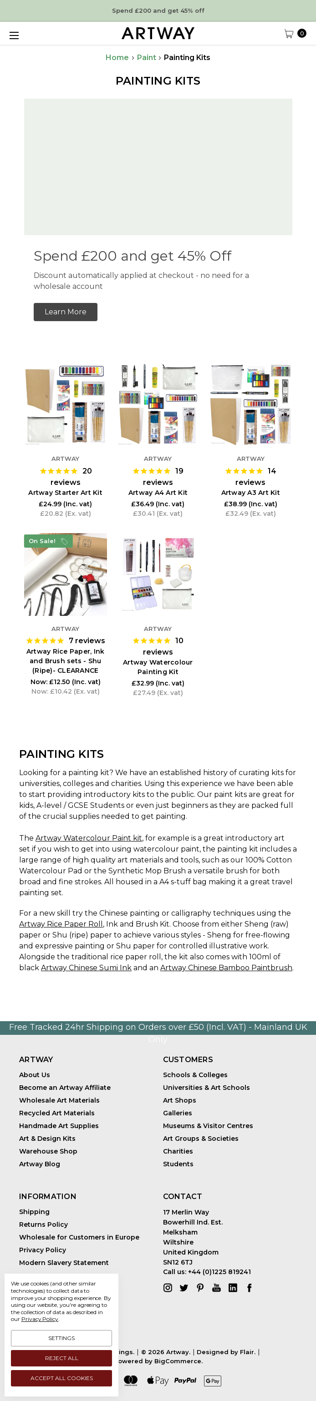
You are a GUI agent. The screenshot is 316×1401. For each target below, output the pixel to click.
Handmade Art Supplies (59, 1126)
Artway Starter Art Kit (65, 493)
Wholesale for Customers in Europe (79, 1237)
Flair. (247, 1352)
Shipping (34, 1212)
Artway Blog (39, 1164)
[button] (65, 312)
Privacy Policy (42, 1250)
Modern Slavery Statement (64, 1263)
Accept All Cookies (62, 1378)
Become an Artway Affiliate (65, 1088)
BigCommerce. (178, 1361)
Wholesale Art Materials (59, 1100)
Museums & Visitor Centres (208, 1126)
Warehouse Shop (48, 1151)
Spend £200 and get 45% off (158, 10)
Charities (178, 1151)
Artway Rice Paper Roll (61, 924)
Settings (61, 1338)
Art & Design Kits (47, 1138)
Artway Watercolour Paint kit (89, 838)
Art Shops (179, 1100)
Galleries (177, 1113)
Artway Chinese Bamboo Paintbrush (226, 967)
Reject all (61, 1358)
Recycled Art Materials (57, 1113)
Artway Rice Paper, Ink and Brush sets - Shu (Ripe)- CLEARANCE (65, 661)
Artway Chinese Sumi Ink (86, 967)
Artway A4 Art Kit (158, 493)
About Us (34, 1075)
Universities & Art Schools (206, 1088)
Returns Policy (43, 1224)
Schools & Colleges (195, 1075)
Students (178, 1164)
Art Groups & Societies (201, 1138)
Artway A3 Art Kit (250, 493)
